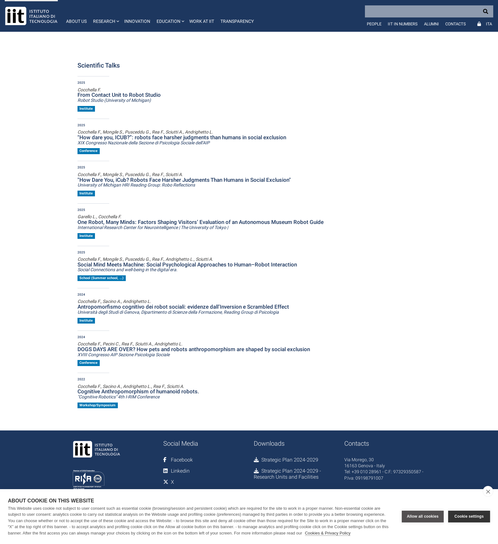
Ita (489, 24)
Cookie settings (469, 516)
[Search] (429, 11)
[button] (105, 16)
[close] (488, 491)
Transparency (237, 21)
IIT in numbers (403, 24)
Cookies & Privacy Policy (328, 533)
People (374, 24)
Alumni (431, 24)
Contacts (455, 24)
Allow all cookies (423, 516)
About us (76, 21)
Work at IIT (201, 21)
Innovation (137, 21)
